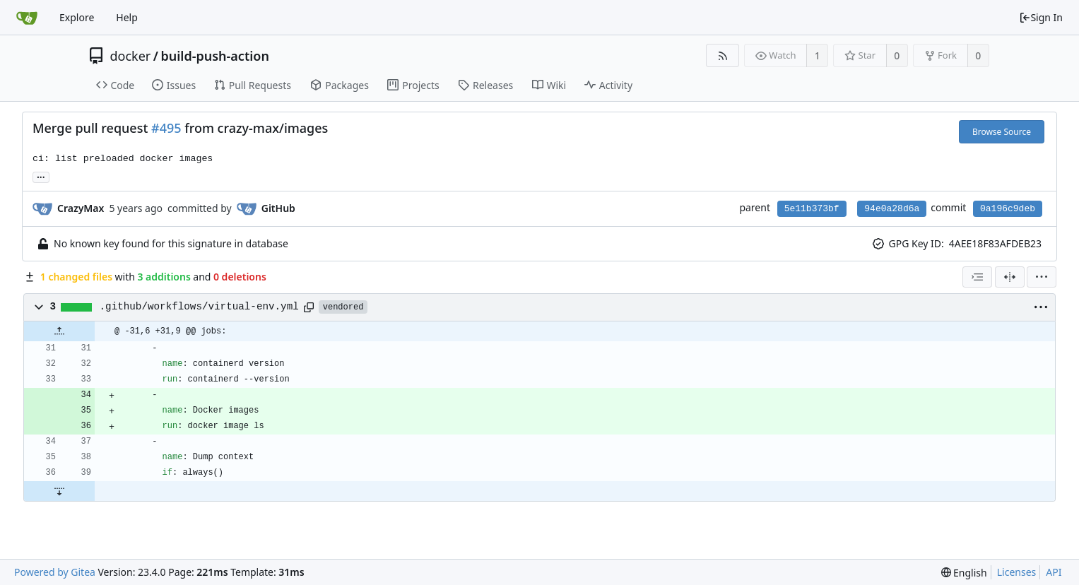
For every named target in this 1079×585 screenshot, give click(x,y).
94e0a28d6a (891, 208)
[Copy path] (309, 307)
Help (127, 17)
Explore (76, 17)
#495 (166, 127)
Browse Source (1001, 132)
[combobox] (977, 277)
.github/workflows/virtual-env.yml (199, 306)
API (1053, 572)
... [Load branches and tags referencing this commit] (41, 176)
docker (130, 56)
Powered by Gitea (54, 572)
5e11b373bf (811, 208)
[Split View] (1010, 277)
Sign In (1041, 17)
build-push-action (215, 56)
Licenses (1017, 572)
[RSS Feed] (722, 55)
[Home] (27, 17)
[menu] (1041, 277)
